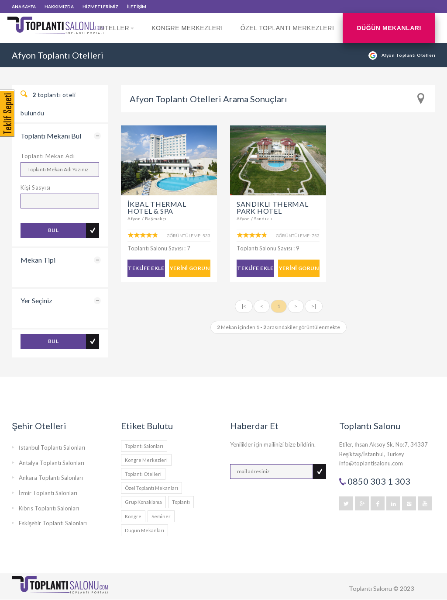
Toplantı (181, 502)
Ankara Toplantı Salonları (51, 477)
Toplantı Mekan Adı (48, 156)
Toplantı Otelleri (143, 474)
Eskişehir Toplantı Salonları (53, 523)
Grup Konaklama (143, 502)
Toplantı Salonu (370, 588)
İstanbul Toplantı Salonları (52, 447)
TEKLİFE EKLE (146, 268)
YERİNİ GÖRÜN (190, 268)
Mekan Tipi (38, 260)
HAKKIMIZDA (59, 6)
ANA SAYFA (24, 6)
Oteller (117, 33)
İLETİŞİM (136, 6)
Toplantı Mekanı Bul (51, 136)
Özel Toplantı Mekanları (151, 488)
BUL (53, 230)
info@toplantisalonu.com (371, 463)
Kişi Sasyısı (36, 187)
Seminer (161, 516)
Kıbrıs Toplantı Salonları (49, 508)
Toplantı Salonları (144, 446)
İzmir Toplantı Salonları (48, 492)
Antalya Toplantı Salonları (51, 462)
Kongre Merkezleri (187, 27)
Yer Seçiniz (36, 300)
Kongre (133, 516)
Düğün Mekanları (389, 27)
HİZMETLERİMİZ (100, 6)
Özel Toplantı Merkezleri (287, 27)
